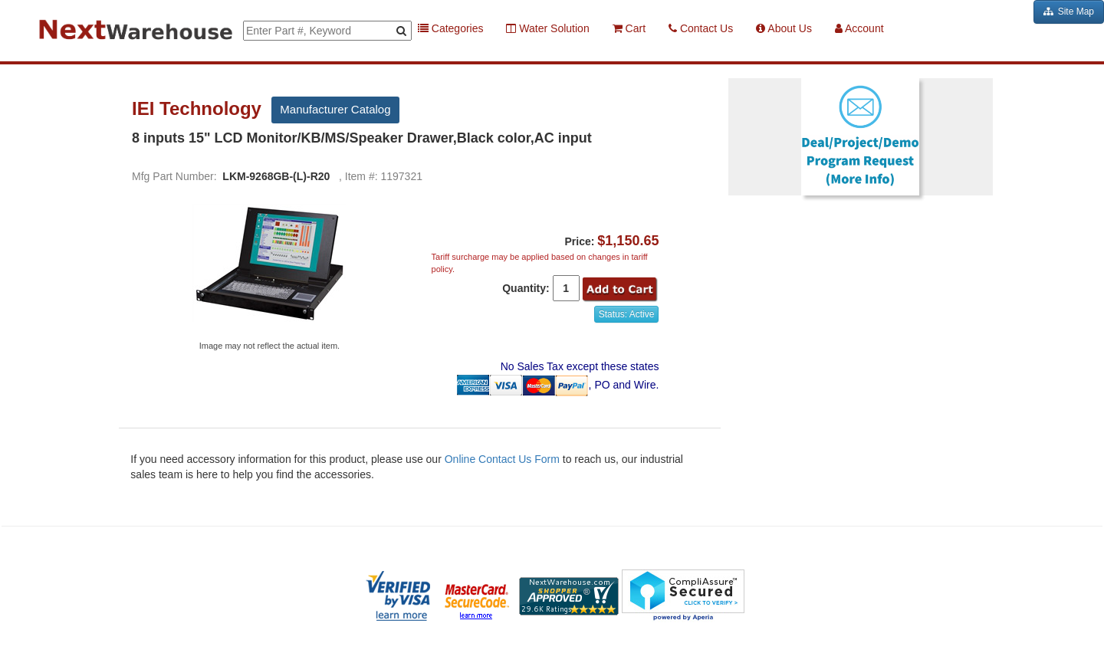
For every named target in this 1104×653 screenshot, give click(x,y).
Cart (629, 28)
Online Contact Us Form (502, 459)
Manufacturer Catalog (335, 109)
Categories (451, 28)
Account (859, 28)
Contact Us (701, 28)
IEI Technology (199, 109)
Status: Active (627, 314)
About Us (784, 28)
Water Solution (547, 28)
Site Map (1068, 11)
